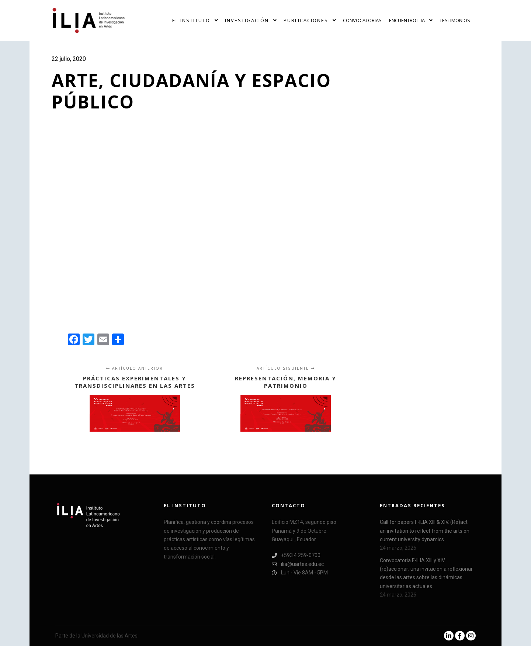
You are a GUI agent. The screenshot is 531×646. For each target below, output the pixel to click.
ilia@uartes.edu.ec (298, 564)
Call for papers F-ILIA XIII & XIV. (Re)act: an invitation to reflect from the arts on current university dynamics (424, 530)
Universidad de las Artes (109, 636)
